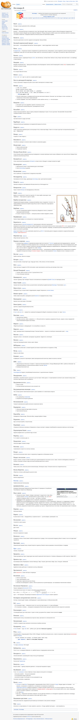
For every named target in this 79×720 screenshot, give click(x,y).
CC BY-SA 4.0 (29, 716)
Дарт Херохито (21, 639)
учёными (15, 232)
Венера (22, 189)
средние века (17, 50)
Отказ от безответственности (39, 718)
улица (48, 688)
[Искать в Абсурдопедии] (70, 4)
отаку (67, 331)
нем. (16, 628)
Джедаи (15, 230)
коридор (39, 688)
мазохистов (18, 572)
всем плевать (51, 290)
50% (63, 225)
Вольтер (16, 480)
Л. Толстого (51, 242)
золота (33, 57)
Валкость (23, 10)
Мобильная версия (48, 718)
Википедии (54, 284)
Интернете (32, 160)
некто (50, 496)
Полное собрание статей (48, 16)
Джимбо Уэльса (51, 279)
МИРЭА (45, 365)
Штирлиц (20, 635)
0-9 (24, 18)
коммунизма (27, 396)
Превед (39, 247)
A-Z (26, 18)
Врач (15, 548)
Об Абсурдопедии (29, 718)
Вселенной (25, 587)
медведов (26, 242)
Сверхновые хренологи (22, 687)
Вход (26, 684)
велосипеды (35, 178)
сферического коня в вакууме (42, 594)
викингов (37, 295)
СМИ (19, 94)
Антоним (18, 684)
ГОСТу (30, 587)
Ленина (54, 250)
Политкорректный (17, 372)
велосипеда (22, 167)
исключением (74, 633)
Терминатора (22, 660)
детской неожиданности (28, 224)
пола (65, 64)
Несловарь (34, 13)
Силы (24, 230)
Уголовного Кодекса (36, 250)
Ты (14, 644)
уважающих (20, 644)
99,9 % (42, 230)
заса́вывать (21, 671)
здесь (65, 284)
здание (51, 688)
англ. (16, 77)
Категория (16, 709)
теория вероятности (22, 232)
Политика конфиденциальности (19, 718)
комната (43, 688)
